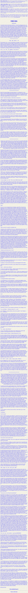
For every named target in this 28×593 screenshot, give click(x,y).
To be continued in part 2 (14, 589)
